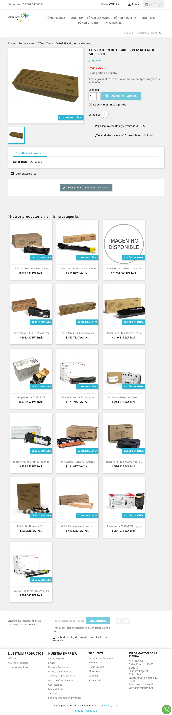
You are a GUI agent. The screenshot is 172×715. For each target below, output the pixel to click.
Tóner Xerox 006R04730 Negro (124, 268)
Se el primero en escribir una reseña (86, 187)
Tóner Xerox (55, 18)
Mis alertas (95, 680)
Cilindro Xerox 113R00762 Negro (31, 268)
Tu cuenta (96, 653)
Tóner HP (76, 18)
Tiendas (52, 693)
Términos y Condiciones (61, 675)
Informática (113, 23)
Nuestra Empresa (58, 667)
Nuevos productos (18, 662)
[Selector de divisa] (115, 5)
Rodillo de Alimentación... (31, 526)
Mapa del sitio (56, 689)
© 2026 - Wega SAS (86, 710)
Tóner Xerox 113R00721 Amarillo (77, 461)
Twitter (126, 621)
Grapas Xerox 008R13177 (31, 397)
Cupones (93, 675)
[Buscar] (143, 32)
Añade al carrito (121, 96)
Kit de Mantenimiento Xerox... (77, 526)
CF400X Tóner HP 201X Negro (77, 397)
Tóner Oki (147, 18)
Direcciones (95, 671)
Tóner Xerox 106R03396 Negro (77, 332)
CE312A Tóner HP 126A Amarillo (31, 590)
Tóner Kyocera (125, 18)
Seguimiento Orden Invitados (64, 697)
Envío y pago (111, 705)
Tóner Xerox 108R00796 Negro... (124, 461)
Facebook (119, 621)
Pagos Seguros (56, 658)
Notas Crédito (96, 666)
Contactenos (55, 684)
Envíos (51, 662)
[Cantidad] (93, 96)
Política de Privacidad (60, 671)
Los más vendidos (18, 667)
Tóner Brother (89, 23)
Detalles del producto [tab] (30, 153)
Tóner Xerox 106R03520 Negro (124, 332)
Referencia (20, 161)
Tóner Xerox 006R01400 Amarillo (77, 268)
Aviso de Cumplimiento (61, 680)
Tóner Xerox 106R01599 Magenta (31, 332)
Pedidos (93, 662)
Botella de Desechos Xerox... (124, 397)
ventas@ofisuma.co (141, 688)
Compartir (105, 114)
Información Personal (101, 658)
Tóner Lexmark (98, 18)
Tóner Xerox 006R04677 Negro (124, 526)
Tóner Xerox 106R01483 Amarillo (31, 461)
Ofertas (12, 658)
